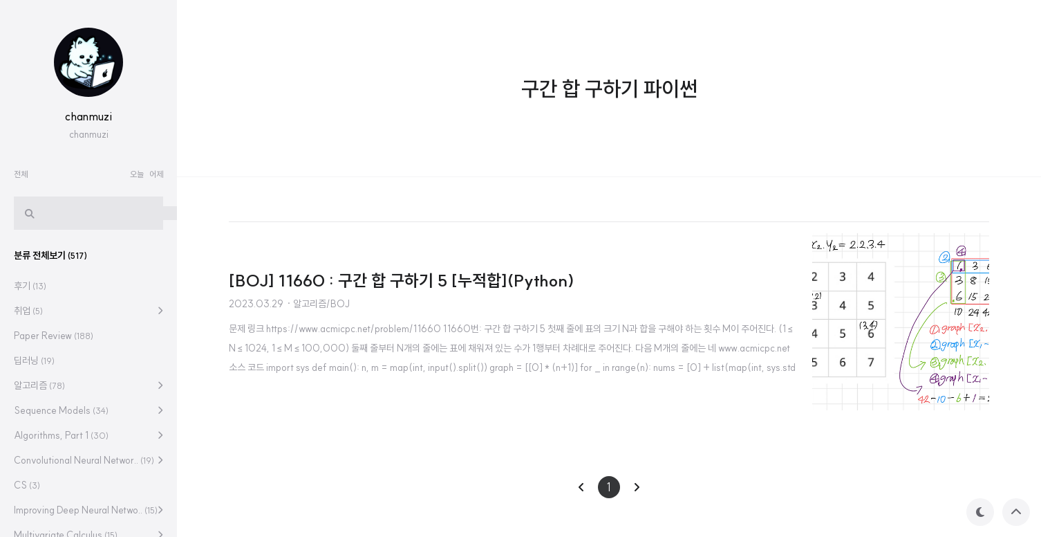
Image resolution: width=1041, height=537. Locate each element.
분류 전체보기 (50, 255)
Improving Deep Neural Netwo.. (86, 510)
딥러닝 (34, 360)
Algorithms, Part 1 (61, 435)
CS (27, 485)
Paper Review (53, 335)
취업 (28, 310)
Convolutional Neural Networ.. (84, 460)
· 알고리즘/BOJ (318, 304)
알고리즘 (39, 385)
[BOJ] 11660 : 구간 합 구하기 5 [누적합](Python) (401, 280)
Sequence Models (61, 410)
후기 (30, 286)
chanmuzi (88, 116)
